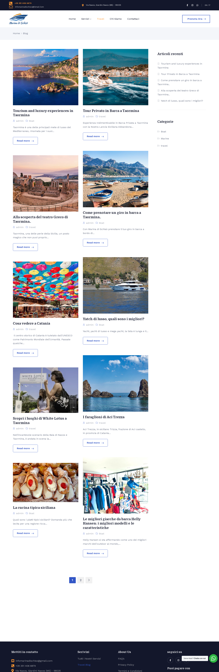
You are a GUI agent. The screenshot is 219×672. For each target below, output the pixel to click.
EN (206, 5)
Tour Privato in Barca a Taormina (180, 74)
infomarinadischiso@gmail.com (34, 660)
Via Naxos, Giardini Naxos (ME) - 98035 (103, 5)
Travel (100, 18)
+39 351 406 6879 (23, 3)
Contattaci (133, 18)
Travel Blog (84, 664)
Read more (25, 140)
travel (102, 116)
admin (20, 120)
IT (209, 5)
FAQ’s (121, 658)
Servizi (85, 18)
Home (72, 18)
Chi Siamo (116, 18)
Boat (31, 120)
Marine (165, 138)
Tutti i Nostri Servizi (89, 658)
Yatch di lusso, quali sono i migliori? (182, 100)
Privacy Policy (126, 664)
